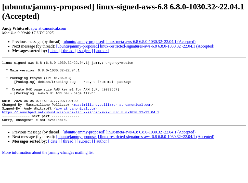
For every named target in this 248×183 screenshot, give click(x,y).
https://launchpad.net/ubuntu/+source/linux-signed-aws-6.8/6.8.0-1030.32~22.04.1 (80, 122)
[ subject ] (85, 51)
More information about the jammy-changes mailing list (48, 164)
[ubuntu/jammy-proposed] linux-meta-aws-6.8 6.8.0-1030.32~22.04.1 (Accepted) (128, 41)
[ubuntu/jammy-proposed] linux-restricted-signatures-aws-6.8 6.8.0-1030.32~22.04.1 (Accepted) (135, 46)
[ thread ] (68, 51)
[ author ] (101, 51)
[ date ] (54, 51)
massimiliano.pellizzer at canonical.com (112, 113)
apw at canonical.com (48, 28)
